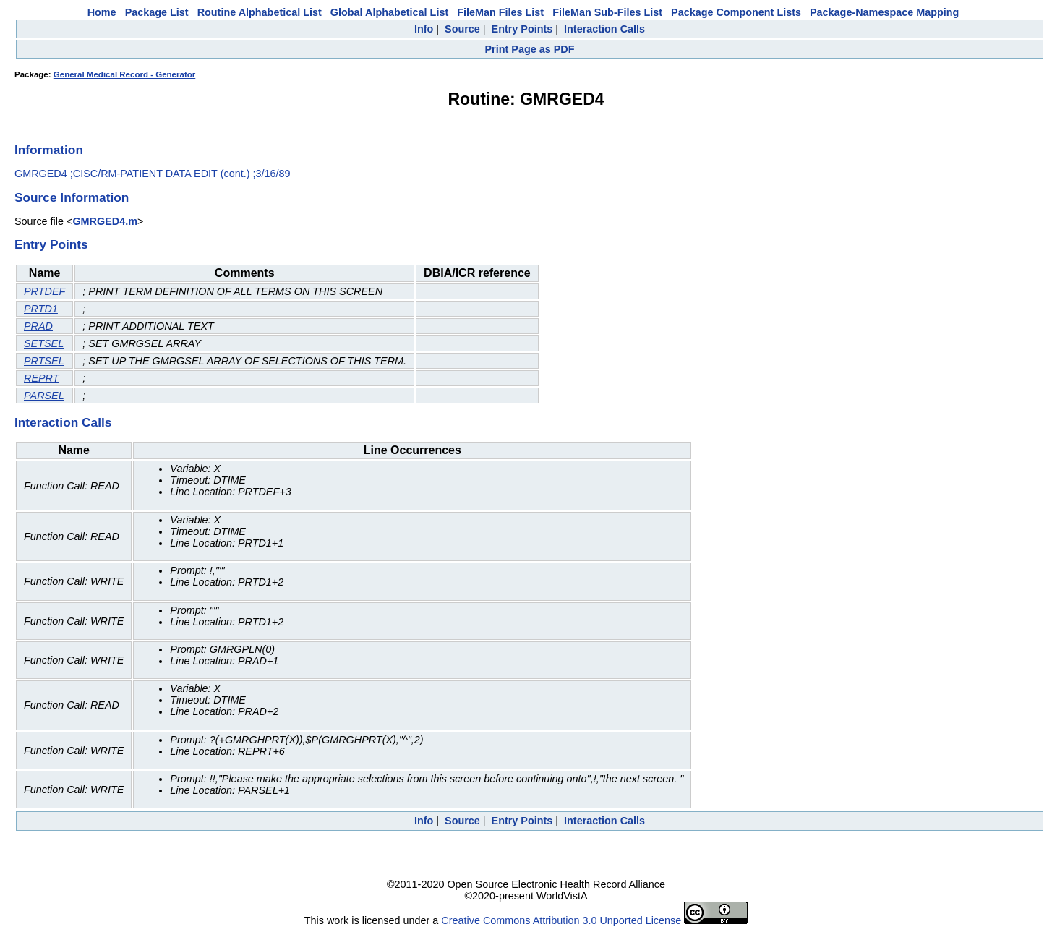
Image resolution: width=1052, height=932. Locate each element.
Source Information (71, 197)
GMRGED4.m (104, 221)
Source (462, 29)
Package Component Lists (736, 12)
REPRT (41, 378)
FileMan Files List (500, 12)
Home (101, 12)
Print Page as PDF (530, 49)
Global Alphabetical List (389, 12)
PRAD (38, 326)
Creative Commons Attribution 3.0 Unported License (561, 920)
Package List (157, 12)
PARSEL (44, 395)
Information (48, 149)
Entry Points (522, 29)
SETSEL (44, 343)
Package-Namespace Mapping (884, 12)
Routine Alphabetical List (259, 12)
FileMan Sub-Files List (607, 12)
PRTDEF (44, 291)
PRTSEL (44, 361)
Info (423, 29)
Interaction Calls (604, 29)
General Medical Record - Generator (124, 74)
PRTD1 (41, 309)
